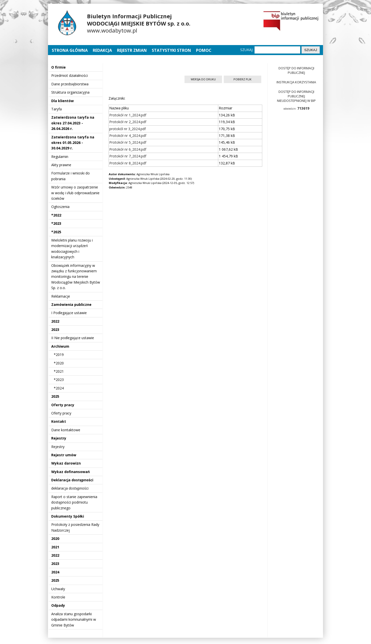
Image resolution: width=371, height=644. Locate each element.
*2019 (59, 354)
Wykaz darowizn (66, 463)
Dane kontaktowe (65, 429)
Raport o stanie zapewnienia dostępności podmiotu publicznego (74, 502)
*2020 (59, 363)
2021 (55, 547)
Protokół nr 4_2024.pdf (127, 135)
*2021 (59, 371)
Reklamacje (60, 296)
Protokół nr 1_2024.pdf (127, 115)
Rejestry (58, 438)
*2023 (56, 223)
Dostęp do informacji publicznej (296, 70)
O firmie (58, 67)
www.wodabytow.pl (112, 30)
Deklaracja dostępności (72, 480)
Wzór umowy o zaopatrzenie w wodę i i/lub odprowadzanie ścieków (75, 193)
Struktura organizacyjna (70, 92)
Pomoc (204, 50)
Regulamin (59, 156)
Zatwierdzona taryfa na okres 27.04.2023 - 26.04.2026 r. (72, 123)
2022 (55, 321)
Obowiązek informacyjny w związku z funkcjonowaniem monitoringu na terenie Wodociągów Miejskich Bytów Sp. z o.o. (75, 276)
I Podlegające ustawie (69, 312)
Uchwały (58, 588)
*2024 (59, 388)
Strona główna (70, 50)
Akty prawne (61, 164)
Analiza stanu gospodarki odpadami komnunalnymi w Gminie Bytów (73, 619)
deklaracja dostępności (69, 488)
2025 (55, 396)
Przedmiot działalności (69, 75)
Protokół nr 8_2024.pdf (127, 163)
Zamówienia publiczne (71, 304)
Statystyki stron (171, 50)
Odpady (58, 605)
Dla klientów (62, 100)
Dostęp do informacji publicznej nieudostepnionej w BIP (296, 96)
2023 (55, 329)
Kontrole (58, 597)
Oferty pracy (62, 404)
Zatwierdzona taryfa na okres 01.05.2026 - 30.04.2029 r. (72, 143)
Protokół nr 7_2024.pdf (127, 156)
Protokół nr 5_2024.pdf (127, 142)
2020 (55, 538)
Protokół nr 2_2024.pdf (127, 121)
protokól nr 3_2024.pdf (127, 128)
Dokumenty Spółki (67, 516)
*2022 (56, 215)
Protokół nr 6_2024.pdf (127, 149)
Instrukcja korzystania (296, 82)
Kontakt (58, 421)
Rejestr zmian (132, 50)
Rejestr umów (63, 455)
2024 (55, 572)
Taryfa (56, 109)
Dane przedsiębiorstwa (69, 84)
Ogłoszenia (60, 206)
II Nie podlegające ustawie (72, 337)
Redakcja (102, 50)
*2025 (56, 232)
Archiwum (60, 346)
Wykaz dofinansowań (70, 471)
